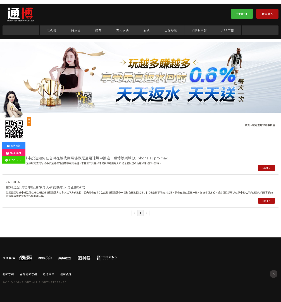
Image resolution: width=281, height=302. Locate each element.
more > (266, 167)
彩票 (147, 30)
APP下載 (228, 30)
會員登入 (267, 14)
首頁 (247, 125)
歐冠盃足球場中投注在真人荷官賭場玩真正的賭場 (45, 187)
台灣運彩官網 (28, 274)
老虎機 (51, 30)
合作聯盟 (171, 30)
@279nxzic (13, 160)
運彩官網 (8, 274)
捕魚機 (76, 30)
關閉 (29, 121)
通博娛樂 (48, 274)
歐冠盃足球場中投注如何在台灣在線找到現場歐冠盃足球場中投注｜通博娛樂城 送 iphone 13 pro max (87, 158)
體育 (98, 30)
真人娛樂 (122, 30)
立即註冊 (242, 14)
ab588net (13, 153)
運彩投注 (66, 274)
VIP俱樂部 (199, 30)
